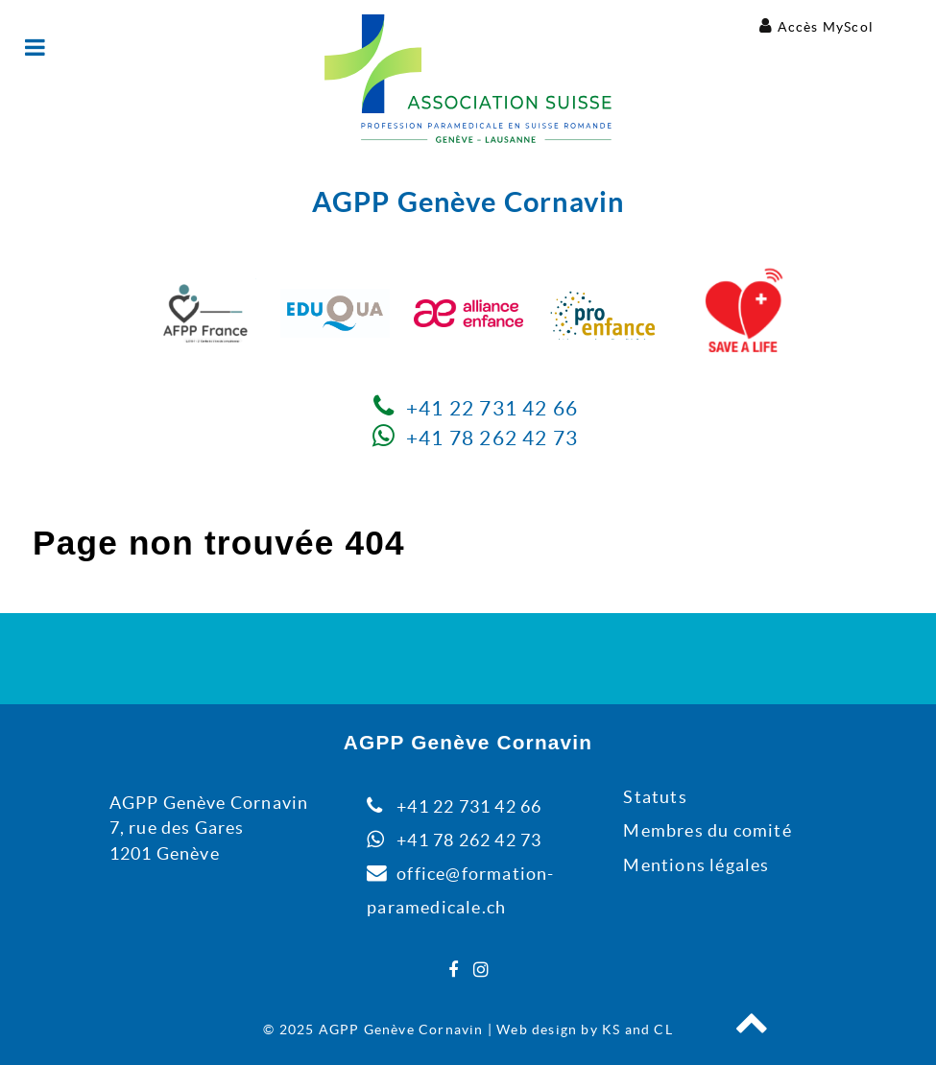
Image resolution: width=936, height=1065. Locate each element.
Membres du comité (707, 830)
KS (611, 1029)
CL (663, 1029)
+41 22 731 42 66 (492, 408)
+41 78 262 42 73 (492, 438)
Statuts (654, 797)
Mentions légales (696, 865)
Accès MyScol (826, 27)
